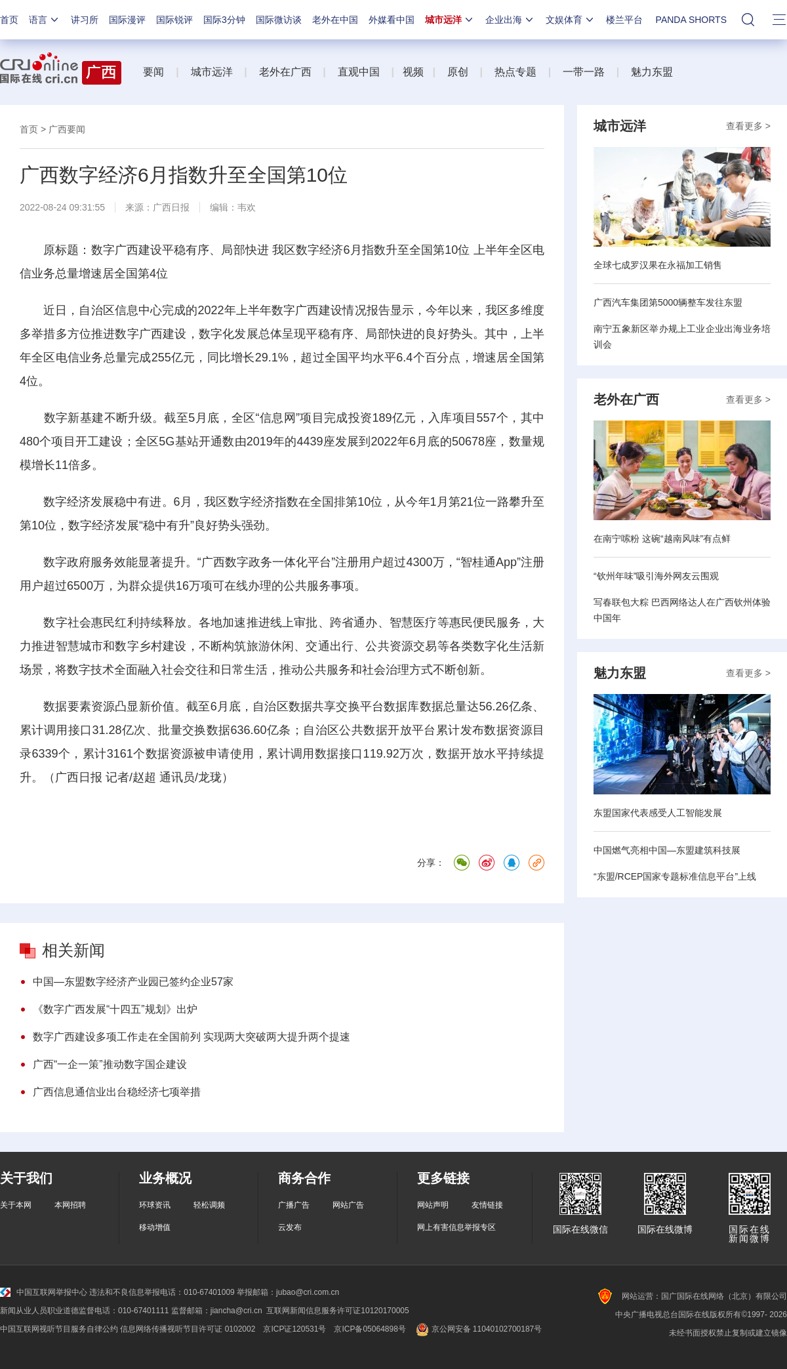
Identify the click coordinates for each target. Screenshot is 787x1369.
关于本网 (15, 1205)
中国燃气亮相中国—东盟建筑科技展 (667, 850)
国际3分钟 (224, 19)
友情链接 (487, 1205)
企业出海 (510, 19)
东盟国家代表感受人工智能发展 (658, 812)
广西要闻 (67, 129)
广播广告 (294, 1205)
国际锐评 (174, 19)
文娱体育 (570, 19)
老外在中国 (335, 19)
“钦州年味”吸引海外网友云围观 (656, 576)
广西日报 (171, 207)
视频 (413, 71)
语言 (44, 19)
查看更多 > (748, 126)
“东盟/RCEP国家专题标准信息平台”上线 (675, 876)
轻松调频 (209, 1205)
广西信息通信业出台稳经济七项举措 (117, 1091)
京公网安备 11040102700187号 (478, 1329)
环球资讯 (155, 1205)
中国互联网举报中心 (43, 1292)
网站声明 (433, 1205)
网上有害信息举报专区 (456, 1227)
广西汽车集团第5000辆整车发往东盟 (668, 302)
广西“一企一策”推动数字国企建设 (110, 1064)
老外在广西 (285, 71)
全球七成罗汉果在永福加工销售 (658, 265)
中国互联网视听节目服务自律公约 (59, 1329)
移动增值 (155, 1227)
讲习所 (84, 19)
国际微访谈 (279, 19)
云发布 (290, 1227)
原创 (457, 71)
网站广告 (348, 1205)
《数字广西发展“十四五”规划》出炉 (115, 1009)
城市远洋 (450, 19)
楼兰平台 (624, 19)
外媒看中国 (391, 19)
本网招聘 (70, 1205)
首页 (9, 19)
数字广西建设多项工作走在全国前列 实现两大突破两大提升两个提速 (191, 1036)
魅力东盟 (652, 71)
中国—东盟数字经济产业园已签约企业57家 (133, 981)
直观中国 (359, 71)
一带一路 (584, 71)
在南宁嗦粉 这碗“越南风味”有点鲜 (662, 538)
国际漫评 (127, 19)
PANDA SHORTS (691, 19)
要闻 (153, 71)
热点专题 (515, 71)
